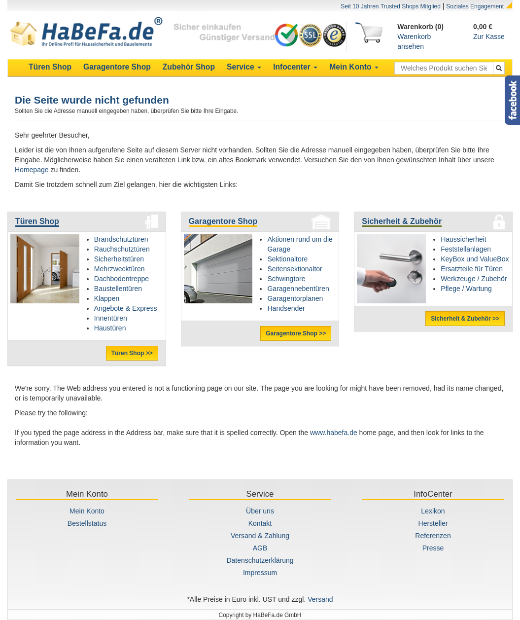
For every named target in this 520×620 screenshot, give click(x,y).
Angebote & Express (125, 308)
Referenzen (433, 536)
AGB (260, 548)
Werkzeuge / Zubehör (474, 279)
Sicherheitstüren (119, 259)
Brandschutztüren (121, 239)
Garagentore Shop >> (296, 333)
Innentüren (110, 318)
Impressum (260, 573)
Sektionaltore (287, 259)
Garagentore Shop (223, 221)
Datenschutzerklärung (259, 560)
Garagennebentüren (298, 288)
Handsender (286, 308)
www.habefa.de (333, 433)
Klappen (106, 298)
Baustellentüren (118, 288)
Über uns (260, 511)
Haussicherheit (463, 239)
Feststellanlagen (466, 249)
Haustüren (110, 328)
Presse (433, 548)
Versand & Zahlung (260, 536)
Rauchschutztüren (122, 249)
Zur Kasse (489, 36)
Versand (320, 599)
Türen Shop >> (132, 353)
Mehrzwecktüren (119, 269)
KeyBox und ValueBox (475, 259)
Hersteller (433, 523)
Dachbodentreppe (121, 279)
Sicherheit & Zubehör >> (465, 318)
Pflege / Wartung (466, 288)
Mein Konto (86, 511)
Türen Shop (37, 221)
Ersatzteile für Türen (472, 269)
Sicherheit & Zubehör (402, 221)
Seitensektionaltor (294, 269)
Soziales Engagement (475, 6)
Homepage (32, 170)
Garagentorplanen (295, 298)
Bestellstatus (87, 523)
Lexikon (433, 511)
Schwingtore (286, 279)
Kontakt (260, 523)
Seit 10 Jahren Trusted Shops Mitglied (391, 6)
